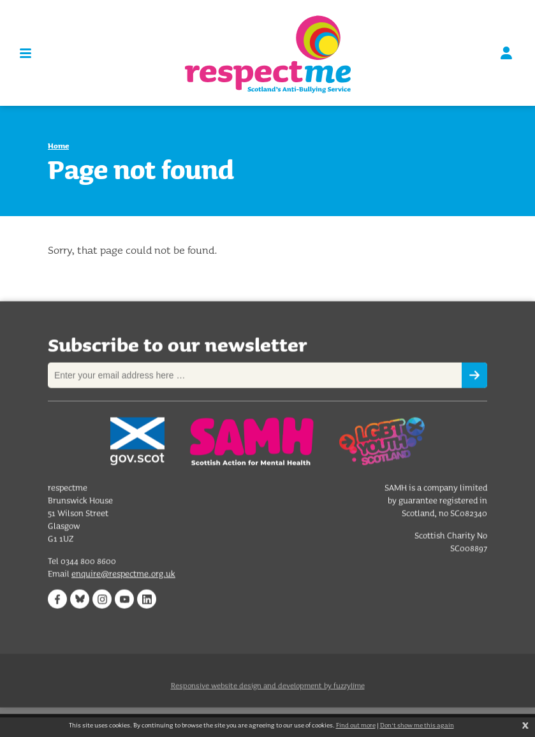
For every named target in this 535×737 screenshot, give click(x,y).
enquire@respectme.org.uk (123, 574)
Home (58, 145)
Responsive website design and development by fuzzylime (268, 691)
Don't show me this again (417, 725)
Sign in (506, 53)
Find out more (356, 725)
